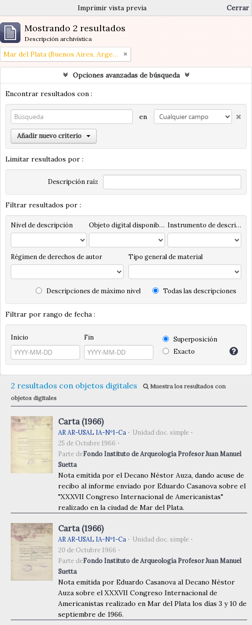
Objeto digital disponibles (127, 225)
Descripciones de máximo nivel (88, 291)
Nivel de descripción (42, 225)
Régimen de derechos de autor (56, 257)
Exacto (179, 351)
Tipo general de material (165, 257)
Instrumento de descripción (204, 225)
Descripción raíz (73, 182)
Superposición (190, 339)
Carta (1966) (81, 421)
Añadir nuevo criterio (53, 136)
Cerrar (238, 7)
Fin (89, 337)
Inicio (19, 337)
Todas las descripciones (194, 291)
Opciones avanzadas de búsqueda (126, 75)
